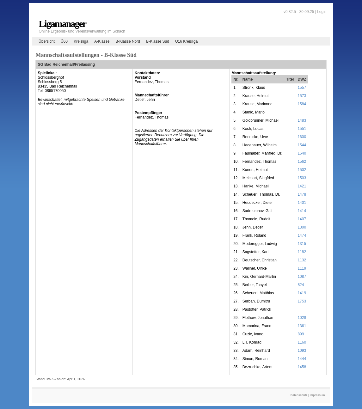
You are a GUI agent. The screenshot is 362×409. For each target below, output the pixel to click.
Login (321, 11)
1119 (302, 268)
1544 (302, 145)
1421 (302, 186)
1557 (302, 87)
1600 (302, 137)
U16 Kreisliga (186, 41)
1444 (302, 359)
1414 (302, 211)
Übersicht (47, 41)
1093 (302, 350)
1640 (302, 153)
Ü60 (64, 41)
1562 (302, 161)
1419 (302, 293)
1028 (302, 317)
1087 (302, 276)
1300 (302, 227)
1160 (302, 342)
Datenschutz (299, 395)
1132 (302, 260)
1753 (302, 301)
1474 (302, 235)
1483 (302, 120)
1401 (302, 202)
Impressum (317, 395)
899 (301, 334)
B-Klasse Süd (157, 41)
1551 (302, 128)
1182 (302, 252)
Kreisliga (81, 41)
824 (301, 285)
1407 (302, 219)
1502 (302, 170)
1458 (302, 367)
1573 (302, 96)
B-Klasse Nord (128, 41)
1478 (302, 194)
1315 (302, 243)
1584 (302, 104)
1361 (302, 326)
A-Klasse (101, 41)
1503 (302, 178)
